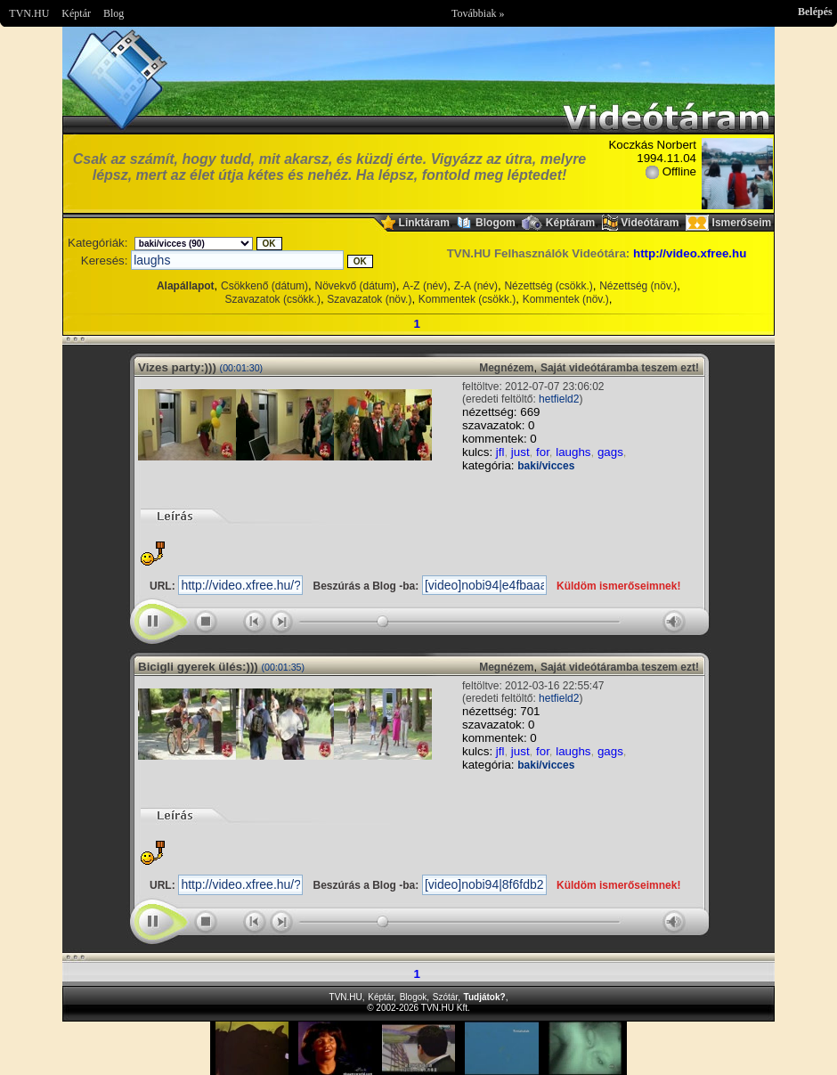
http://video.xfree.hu (689, 253)
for (542, 452)
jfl (500, 452)
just (520, 452)
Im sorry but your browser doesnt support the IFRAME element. (418, 1048)
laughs (573, 452)
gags (610, 452)
